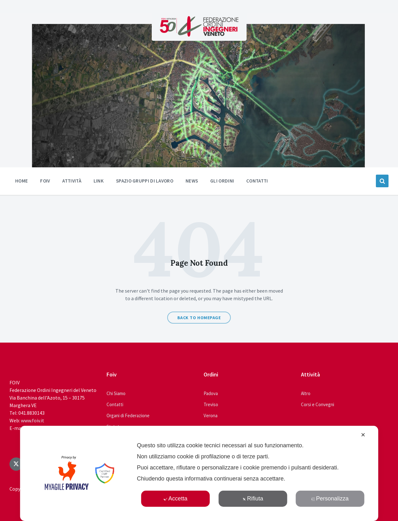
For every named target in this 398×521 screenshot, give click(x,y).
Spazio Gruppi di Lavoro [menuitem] (144, 181)
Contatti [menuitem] (257, 181)
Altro (305, 393)
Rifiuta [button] (252, 498)
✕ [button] (363, 435)
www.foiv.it (32, 420)
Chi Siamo (116, 393)
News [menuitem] (192, 181)
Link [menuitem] (99, 181)
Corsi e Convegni (317, 404)
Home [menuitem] (21, 181)
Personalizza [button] (330, 498)
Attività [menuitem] (71, 181)
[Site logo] (199, 35)
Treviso (211, 404)
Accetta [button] (175, 498)
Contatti (115, 404)
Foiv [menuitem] (45, 181)
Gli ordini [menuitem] (222, 181)
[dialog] (199, 473)
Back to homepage (199, 317)
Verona (210, 415)
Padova (211, 393)
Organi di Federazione (128, 415)
